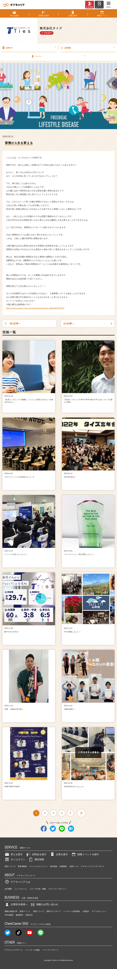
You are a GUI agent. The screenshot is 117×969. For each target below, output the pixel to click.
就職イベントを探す (85, 854)
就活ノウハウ (10, 866)
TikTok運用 (9, 915)
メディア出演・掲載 (37, 889)
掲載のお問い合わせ (44, 904)
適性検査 (36, 859)
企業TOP (29, 48)
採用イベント (25, 911)
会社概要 (8, 889)
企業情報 (87, 48)
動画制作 (19, 915)
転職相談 (63, 866)
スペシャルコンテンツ (38, 866)
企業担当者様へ (16, 904)
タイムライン (15, 859)
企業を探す (59, 854)
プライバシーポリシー (57, 889)
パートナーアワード (50, 950)
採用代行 (29, 915)
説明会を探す (36, 854)
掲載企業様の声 (11, 911)
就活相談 (53, 866)
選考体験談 (22, 866)
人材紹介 (85, 911)
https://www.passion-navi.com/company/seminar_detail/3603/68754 (35, 308)
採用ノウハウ (38, 911)
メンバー (58, 56)
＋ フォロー (46, 33)
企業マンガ (73, 866)
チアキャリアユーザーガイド (93, 866)
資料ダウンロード (53, 911)
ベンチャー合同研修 (71, 911)
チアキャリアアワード (14, 950)
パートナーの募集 (32, 950)
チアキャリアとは (17, 882)
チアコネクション (99, 911)
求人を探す (14, 854)
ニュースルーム (20, 889)
